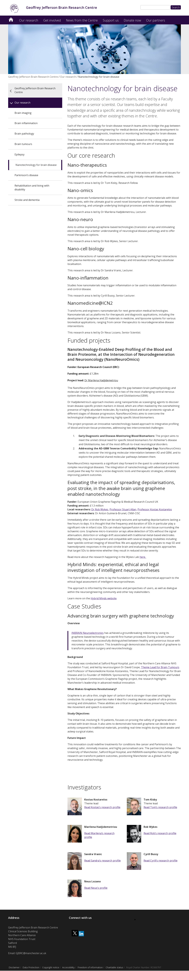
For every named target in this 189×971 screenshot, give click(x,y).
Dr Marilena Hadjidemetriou (101, 380)
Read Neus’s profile (95, 888)
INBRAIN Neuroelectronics (87, 633)
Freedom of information (90, 967)
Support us (111, 20)
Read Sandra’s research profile (102, 861)
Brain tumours (23, 144)
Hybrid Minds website (104, 598)
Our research (28, 20)
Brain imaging (23, 113)
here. (143, 557)
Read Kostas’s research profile (102, 807)
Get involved (52, 20)
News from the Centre (82, 20)
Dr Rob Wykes (99, 510)
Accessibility (68, 967)
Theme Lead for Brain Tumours (160, 667)
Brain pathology (24, 134)
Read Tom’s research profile (160, 807)
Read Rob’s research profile (160, 833)
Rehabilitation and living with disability (32, 188)
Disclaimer (14, 967)
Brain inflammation (26, 123)
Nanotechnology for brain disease (36, 165)
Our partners (155, 20)
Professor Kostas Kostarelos (155, 510)
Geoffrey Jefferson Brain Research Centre (11, 19)
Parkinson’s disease (26, 175)
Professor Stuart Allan (123, 510)
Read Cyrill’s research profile (160, 861)
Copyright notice (50, 967)
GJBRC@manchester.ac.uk (31, 953)
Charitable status (114, 967)
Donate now (132, 20)
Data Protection (31, 967)
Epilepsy (19, 155)
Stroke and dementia (27, 200)
